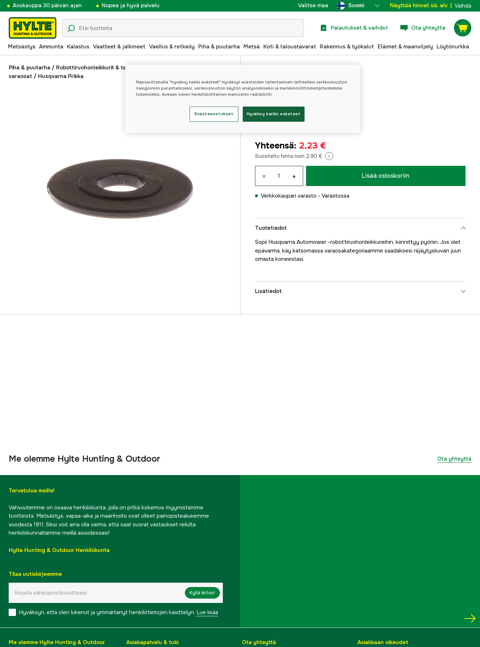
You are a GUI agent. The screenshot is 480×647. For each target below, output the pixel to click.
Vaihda (463, 5)
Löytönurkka (453, 46)
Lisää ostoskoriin (385, 176)
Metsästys (21, 46)
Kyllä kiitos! (202, 593)
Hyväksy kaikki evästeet (274, 113)
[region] (242, 99)
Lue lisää (207, 612)
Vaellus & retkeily (172, 46)
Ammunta (51, 46)
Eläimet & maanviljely (405, 46)
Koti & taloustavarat (289, 46)
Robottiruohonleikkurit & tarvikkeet (101, 67)
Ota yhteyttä (454, 458)
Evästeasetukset (214, 113)
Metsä (251, 46)
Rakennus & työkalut (347, 46)
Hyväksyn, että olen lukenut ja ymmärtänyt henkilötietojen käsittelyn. (118, 612)
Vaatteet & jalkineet (119, 46)
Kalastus (78, 46)
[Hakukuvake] (71, 28)
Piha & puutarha (219, 46)
